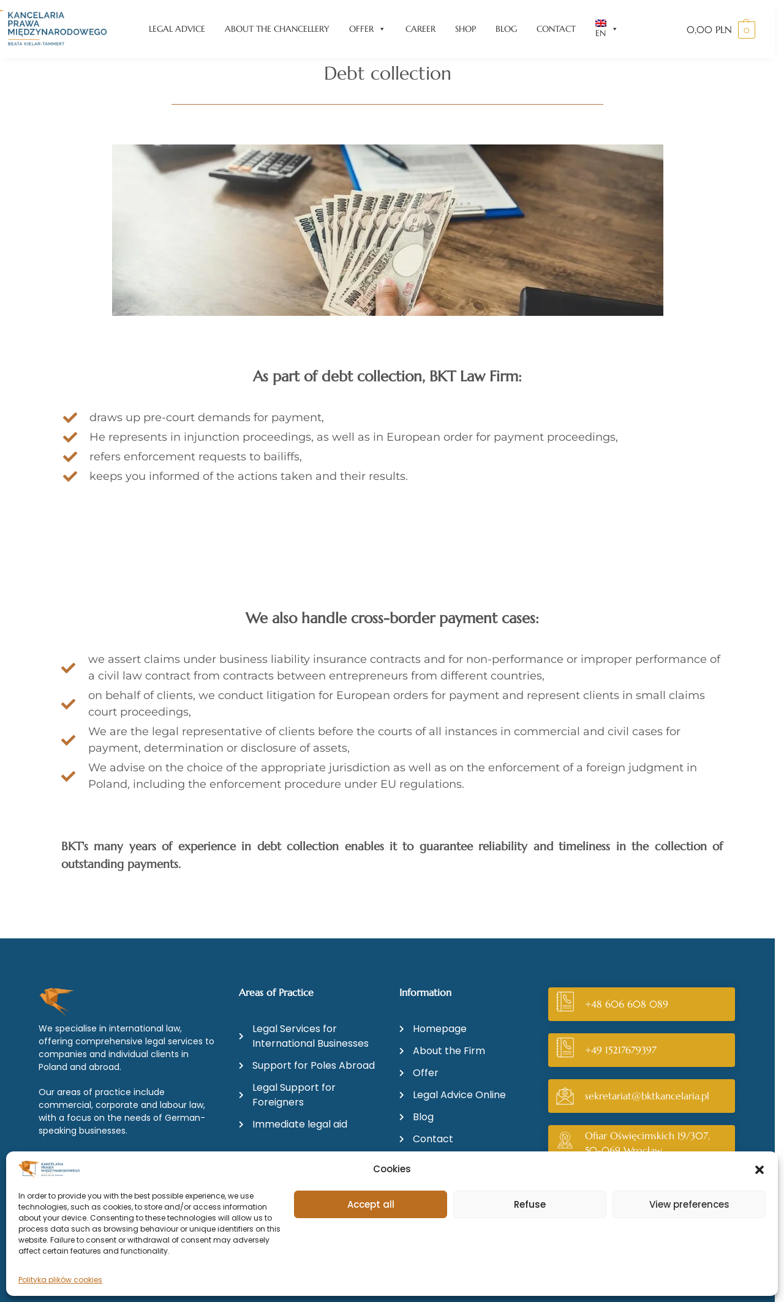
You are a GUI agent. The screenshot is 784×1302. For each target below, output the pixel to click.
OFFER (367, 29)
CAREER (420, 28)
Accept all (370, 1204)
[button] (759, 1170)
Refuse (530, 1204)
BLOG (506, 28)
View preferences (689, 1204)
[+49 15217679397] (565, 1050)
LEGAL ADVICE (177, 28)
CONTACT (556, 28)
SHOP (465, 28)
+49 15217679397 (621, 1050)
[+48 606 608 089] (565, 1004)
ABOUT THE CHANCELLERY (277, 28)
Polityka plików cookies (60, 1279)
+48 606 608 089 (626, 1004)
